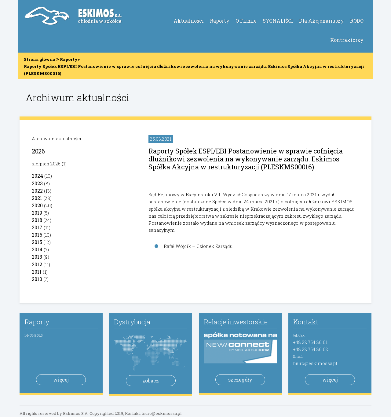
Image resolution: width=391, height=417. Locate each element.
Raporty (219, 20)
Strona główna (39, 59)
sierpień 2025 (46, 164)
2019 (37, 212)
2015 (37, 242)
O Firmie (246, 20)
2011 (37, 271)
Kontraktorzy (347, 40)
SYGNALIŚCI (278, 20)
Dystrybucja (132, 321)
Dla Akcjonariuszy (321, 20)
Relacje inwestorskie (236, 321)
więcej (61, 379)
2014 (37, 249)
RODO (357, 20)
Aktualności (189, 20)
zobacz (150, 380)
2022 (37, 190)
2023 (37, 183)
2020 (37, 205)
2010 (37, 279)
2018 (37, 220)
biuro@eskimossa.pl (315, 363)
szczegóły (240, 379)
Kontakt (305, 321)
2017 (37, 227)
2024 (37, 175)
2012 (37, 264)
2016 (37, 234)
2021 (37, 198)
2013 (37, 256)
